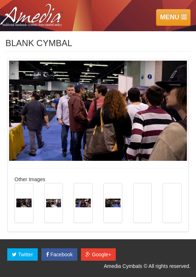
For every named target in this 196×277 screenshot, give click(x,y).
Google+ (98, 254)
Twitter (22, 254)
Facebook (59, 254)
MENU (173, 17)
